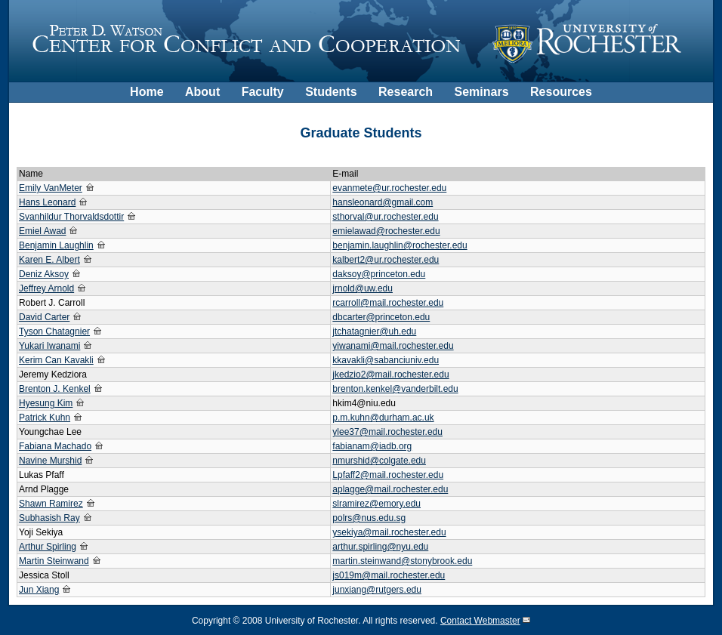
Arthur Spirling (47, 546)
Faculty (263, 91)
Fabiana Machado (55, 446)
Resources (561, 91)
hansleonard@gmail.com (382, 202)
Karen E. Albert (49, 259)
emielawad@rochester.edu (386, 231)
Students (330, 91)
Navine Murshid (50, 460)
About (202, 91)
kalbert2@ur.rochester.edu (385, 259)
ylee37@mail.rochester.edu (387, 432)
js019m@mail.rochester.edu (388, 575)
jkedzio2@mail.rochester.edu (390, 374)
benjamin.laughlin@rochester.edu (399, 245)
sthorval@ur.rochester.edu (385, 216)
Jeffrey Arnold (46, 288)
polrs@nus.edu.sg (369, 518)
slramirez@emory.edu (376, 503)
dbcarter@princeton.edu (381, 317)
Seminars (482, 91)
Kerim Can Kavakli (56, 360)
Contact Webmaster (480, 620)
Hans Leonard (47, 202)
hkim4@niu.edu (364, 403)
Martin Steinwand (54, 561)
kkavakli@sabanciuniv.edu (385, 360)
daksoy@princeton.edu (378, 274)
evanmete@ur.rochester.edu (389, 188)
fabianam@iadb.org (372, 446)
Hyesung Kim (46, 403)
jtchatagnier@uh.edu (374, 331)
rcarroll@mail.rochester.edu (387, 302)
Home (146, 91)
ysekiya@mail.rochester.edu (389, 532)
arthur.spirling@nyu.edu (380, 546)
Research (405, 91)
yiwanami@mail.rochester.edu (392, 346)
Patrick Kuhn (44, 417)
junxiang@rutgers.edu (376, 589)
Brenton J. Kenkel (55, 389)
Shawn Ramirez (51, 503)
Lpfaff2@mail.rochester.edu (387, 475)
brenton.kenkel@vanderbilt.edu (395, 389)
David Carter (44, 317)
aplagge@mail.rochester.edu (390, 489)
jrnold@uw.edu (362, 288)
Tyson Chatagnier (54, 331)
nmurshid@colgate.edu (379, 460)
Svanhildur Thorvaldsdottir (71, 216)
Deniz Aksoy (44, 274)
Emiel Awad (42, 231)
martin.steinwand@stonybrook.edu (402, 561)
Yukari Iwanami (49, 346)
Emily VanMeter (50, 188)
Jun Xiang (39, 589)
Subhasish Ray (49, 518)
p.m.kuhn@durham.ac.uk (383, 417)
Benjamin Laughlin (56, 245)
